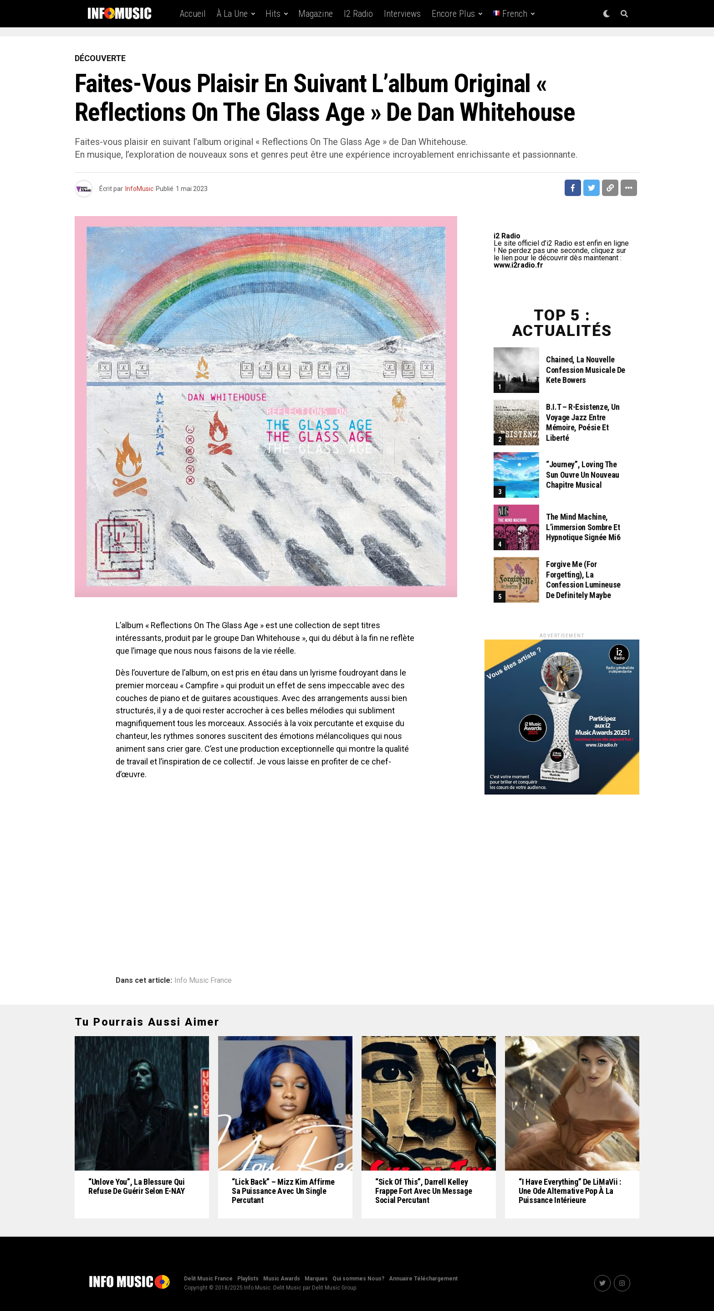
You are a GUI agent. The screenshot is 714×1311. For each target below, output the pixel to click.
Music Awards (281, 1278)
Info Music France (203, 980)
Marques (316, 1278)
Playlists (248, 1278)
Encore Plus (453, 13)
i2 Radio (358, 13)
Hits (272, 13)
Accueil (193, 13)
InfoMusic (139, 188)
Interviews (402, 13)
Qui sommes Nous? (358, 1278)
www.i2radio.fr (518, 265)
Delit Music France (208, 1278)
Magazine (315, 13)
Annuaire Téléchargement (423, 1278)
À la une (232, 13)
